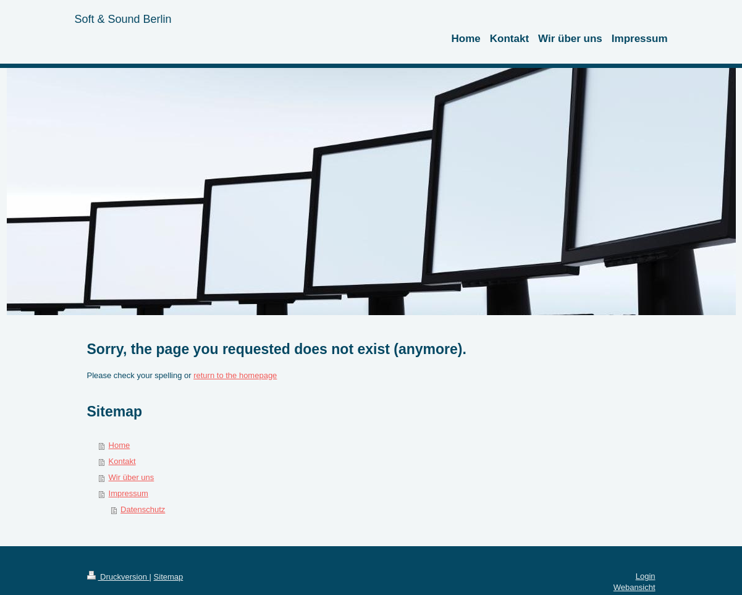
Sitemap (168, 576)
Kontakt (122, 461)
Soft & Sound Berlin (123, 19)
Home (119, 445)
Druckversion (118, 576)
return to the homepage (235, 375)
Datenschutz (142, 509)
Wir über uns (131, 477)
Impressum (128, 493)
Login (646, 576)
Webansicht (634, 587)
